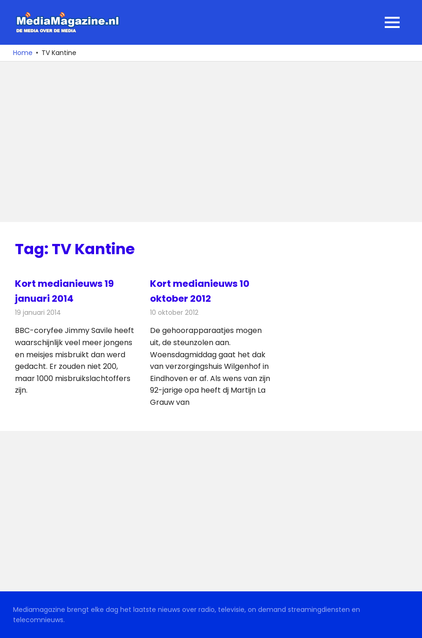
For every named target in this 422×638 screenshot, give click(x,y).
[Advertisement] (211, 141)
